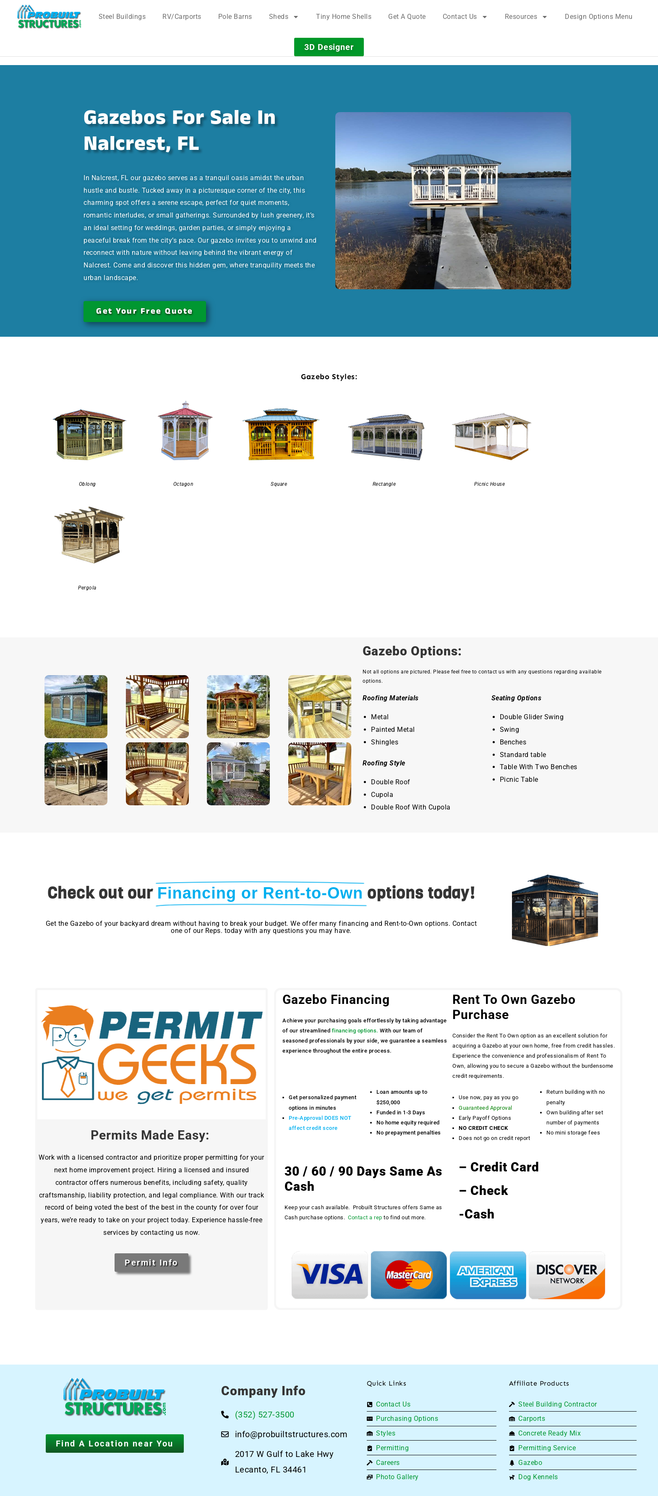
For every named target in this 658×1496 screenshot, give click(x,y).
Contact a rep (365, 1217)
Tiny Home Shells (343, 17)
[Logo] (49, 16)
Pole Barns (235, 17)
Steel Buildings (122, 17)
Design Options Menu (599, 17)
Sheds (284, 16)
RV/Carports (181, 17)
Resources (526, 16)
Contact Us (465, 16)
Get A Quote (407, 17)
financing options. (355, 1030)
